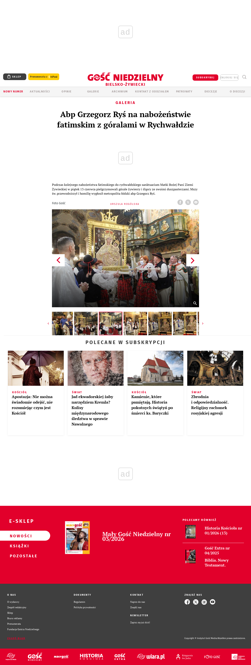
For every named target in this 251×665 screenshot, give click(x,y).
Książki (19, 546)
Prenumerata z (43, 77)
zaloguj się (229, 77)
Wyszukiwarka (244, 77)
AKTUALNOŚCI (40, 91)
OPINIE (66, 91)
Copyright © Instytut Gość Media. (200, 638)
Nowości (19, 536)
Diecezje (211, 91)
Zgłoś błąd (16, 638)
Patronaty (184, 91)
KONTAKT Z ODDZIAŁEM (152, 91)
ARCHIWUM (120, 91)
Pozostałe (19, 556)
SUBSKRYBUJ (205, 77)
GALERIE (93, 91)
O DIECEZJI (237, 91)
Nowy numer (13, 91)
